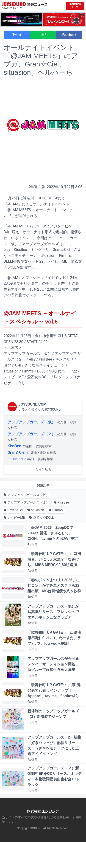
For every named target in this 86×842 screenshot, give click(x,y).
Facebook (69, 35)
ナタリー (22, 8)
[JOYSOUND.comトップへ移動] (75, 6)
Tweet (16, 35)
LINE (43, 35)
